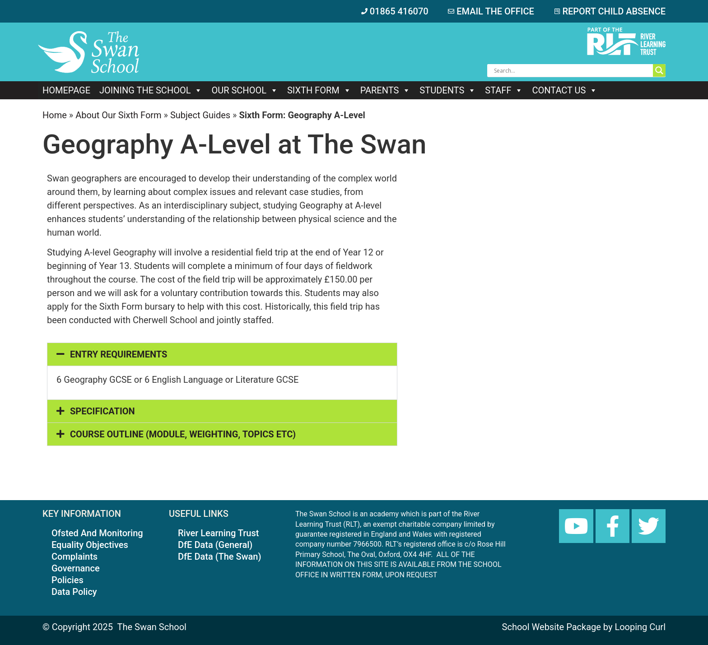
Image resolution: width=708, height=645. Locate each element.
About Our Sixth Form (118, 115)
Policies (67, 580)
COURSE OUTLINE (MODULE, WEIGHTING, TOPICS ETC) (183, 434)
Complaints (74, 556)
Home (54, 115)
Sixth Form (319, 90)
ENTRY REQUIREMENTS (118, 354)
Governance (75, 568)
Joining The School (150, 90)
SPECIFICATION (102, 411)
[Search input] (572, 70)
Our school (244, 90)
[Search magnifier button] (659, 70)
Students (447, 90)
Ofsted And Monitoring (97, 533)
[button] (222, 354)
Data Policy (74, 591)
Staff (504, 90)
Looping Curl (640, 627)
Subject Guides (200, 115)
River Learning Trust (218, 533)
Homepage (66, 90)
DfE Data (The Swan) (219, 556)
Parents (385, 90)
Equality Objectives (89, 544)
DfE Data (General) (215, 544)
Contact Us (564, 90)
